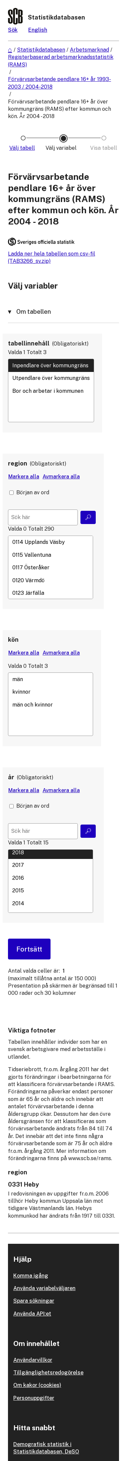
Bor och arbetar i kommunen (51, 391)
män (50, 679)
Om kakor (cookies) (37, 1385)
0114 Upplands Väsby (50, 542)
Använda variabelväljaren (44, 1288)
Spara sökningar (33, 1301)
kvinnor (50, 692)
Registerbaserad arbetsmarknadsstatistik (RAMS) (60, 60)
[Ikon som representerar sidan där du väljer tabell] (23, 148)
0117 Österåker (50, 567)
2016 (50, 878)
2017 (50, 865)
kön (13, 639)
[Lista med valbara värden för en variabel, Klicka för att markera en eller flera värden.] (51, 390)
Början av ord (32, 492)
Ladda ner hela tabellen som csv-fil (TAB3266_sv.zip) (51, 257)
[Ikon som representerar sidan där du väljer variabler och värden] (63, 148)
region (17, 463)
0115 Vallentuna (50, 554)
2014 (50, 903)
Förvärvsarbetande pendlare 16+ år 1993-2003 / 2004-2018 (59, 83)
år (11, 777)
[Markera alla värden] (24, 477)
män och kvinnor (50, 704)
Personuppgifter (33, 1398)
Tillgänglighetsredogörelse (48, 1372)
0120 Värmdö (50, 580)
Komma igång (30, 1276)
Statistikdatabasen (41, 50)
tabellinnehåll (29, 343)
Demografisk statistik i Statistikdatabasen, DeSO (46, 1448)
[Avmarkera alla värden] (61, 477)
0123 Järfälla (50, 593)
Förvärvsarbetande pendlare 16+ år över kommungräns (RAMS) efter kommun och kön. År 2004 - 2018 (59, 109)
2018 (50, 852)
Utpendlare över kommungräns (51, 378)
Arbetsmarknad (89, 50)
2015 (50, 890)
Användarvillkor (32, 1360)
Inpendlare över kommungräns (51, 365)
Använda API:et (32, 1314)
